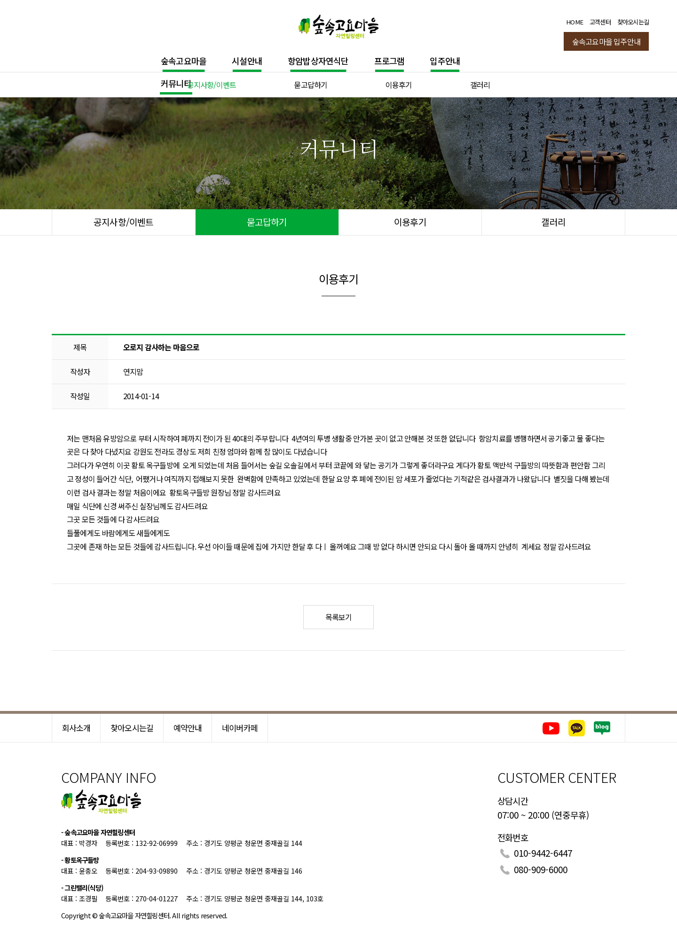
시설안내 (247, 61)
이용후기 (399, 84)
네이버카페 (240, 728)
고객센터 (600, 21)
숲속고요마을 (183, 61)
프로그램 (389, 61)
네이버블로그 (602, 728)
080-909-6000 (540, 869)
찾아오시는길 (633, 21)
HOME (574, 21)
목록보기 (338, 617)
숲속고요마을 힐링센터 (338, 25)
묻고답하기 (310, 84)
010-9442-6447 (543, 852)
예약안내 (187, 728)
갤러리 (480, 84)
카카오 (577, 728)
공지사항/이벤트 (211, 84)
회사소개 (76, 728)
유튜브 (551, 728)
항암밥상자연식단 (318, 61)
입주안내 (445, 61)
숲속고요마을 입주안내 (606, 41)
